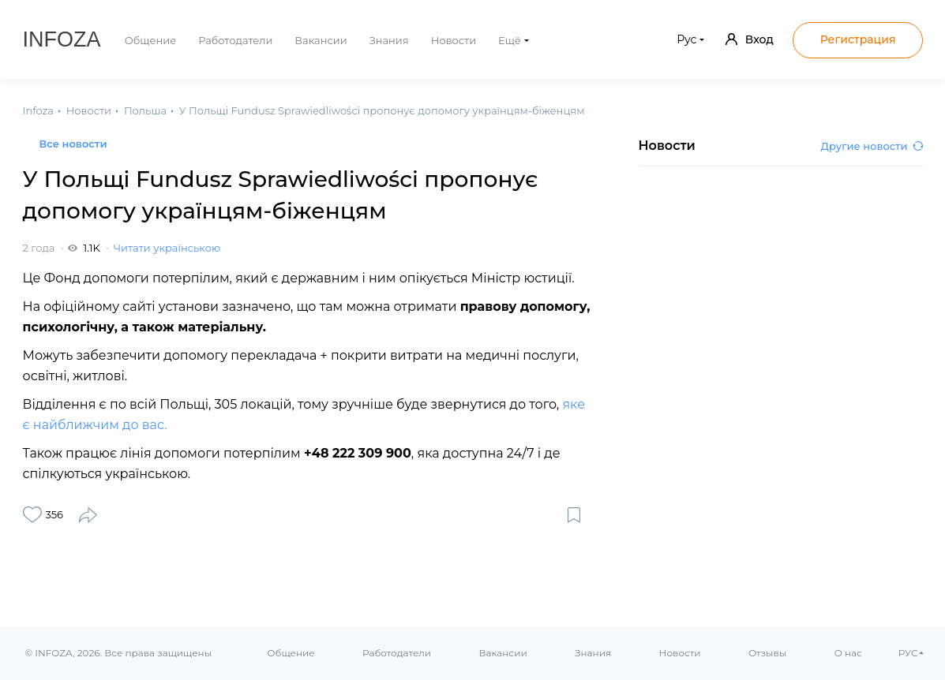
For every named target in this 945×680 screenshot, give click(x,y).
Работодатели (235, 40)
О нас (848, 653)
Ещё (509, 40)
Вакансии (320, 40)
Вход (750, 39)
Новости (453, 40)
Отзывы (767, 653)
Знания (389, 40)
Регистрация (858, 39)
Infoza (62, 39)
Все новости (73, 143)
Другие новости (872, 146)
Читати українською (167, 247)
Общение (150, 40)
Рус (686, 39)
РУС (908, 653)
